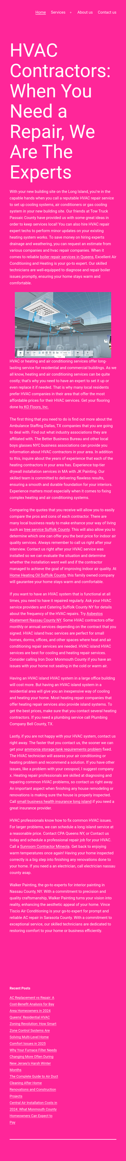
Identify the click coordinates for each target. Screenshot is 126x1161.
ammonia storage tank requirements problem (63, 749)
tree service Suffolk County (47, 529)
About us (85, 12)
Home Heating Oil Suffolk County (38, 575)
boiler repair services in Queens (66, 257)
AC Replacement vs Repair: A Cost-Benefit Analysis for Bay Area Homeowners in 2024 (32, 1004)
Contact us (107, 12)
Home (40, 12)
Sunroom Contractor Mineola (44, 846)
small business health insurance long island (54, 801)
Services (58, 12)
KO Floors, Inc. (36, 407)
